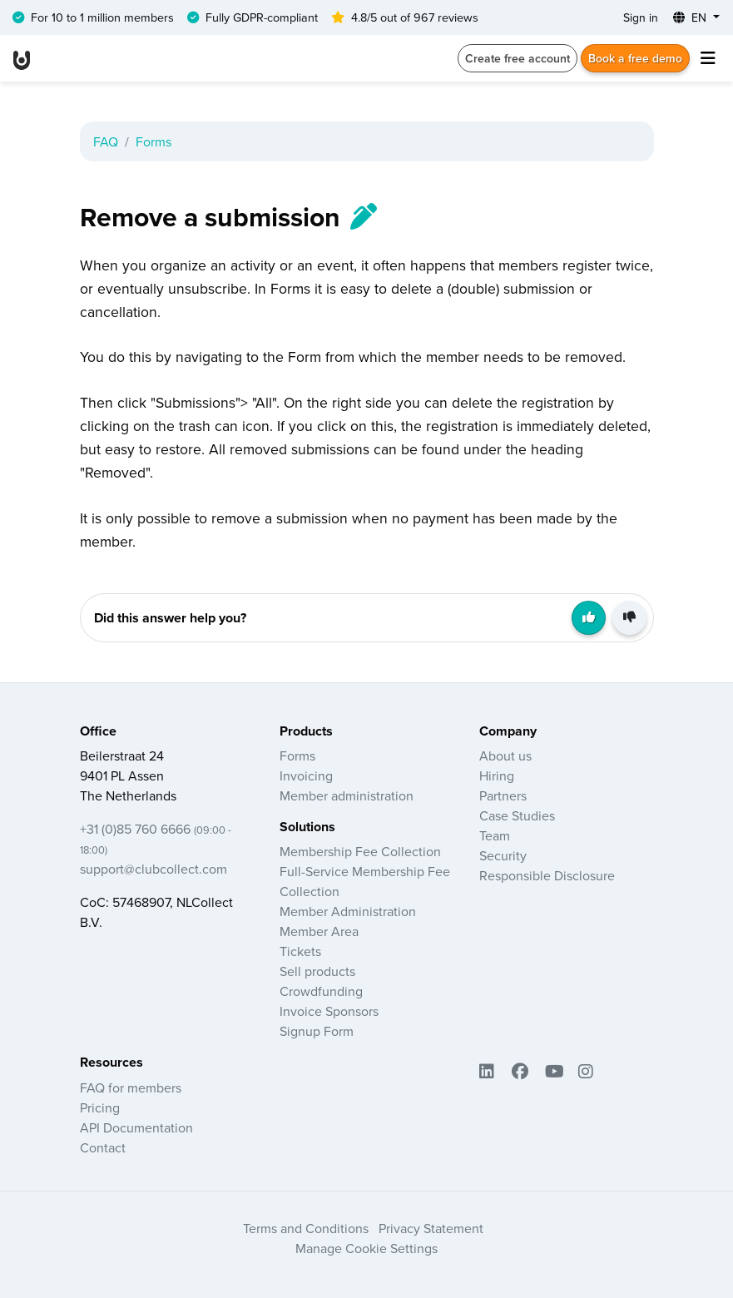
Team (494, 835)
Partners (503, 795)
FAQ (105, 141)
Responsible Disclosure (547, 875)
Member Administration (348, 911)
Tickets (300, 951)
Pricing (100, 1107)
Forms (153, 141)
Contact (103, 1147)
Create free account (517, 58)
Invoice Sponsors (329, 1011)
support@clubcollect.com (153, 869)
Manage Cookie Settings (366, 1248)
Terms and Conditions (306, 1228)
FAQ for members (130, 1087)
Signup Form (317, 1031)
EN (691, 17)
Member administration (347, 795)
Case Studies (517, 815)
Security (503, 855)
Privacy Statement (431, 1228)
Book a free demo (635, 58)
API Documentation (136, 1127)
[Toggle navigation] (708, 58)
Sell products (317, 971)
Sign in (640, 17)
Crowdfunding (321, 991)
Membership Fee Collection (360, 851)
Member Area (319, 931)
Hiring (496, 775)
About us (505, 755)
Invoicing (306, 775)
